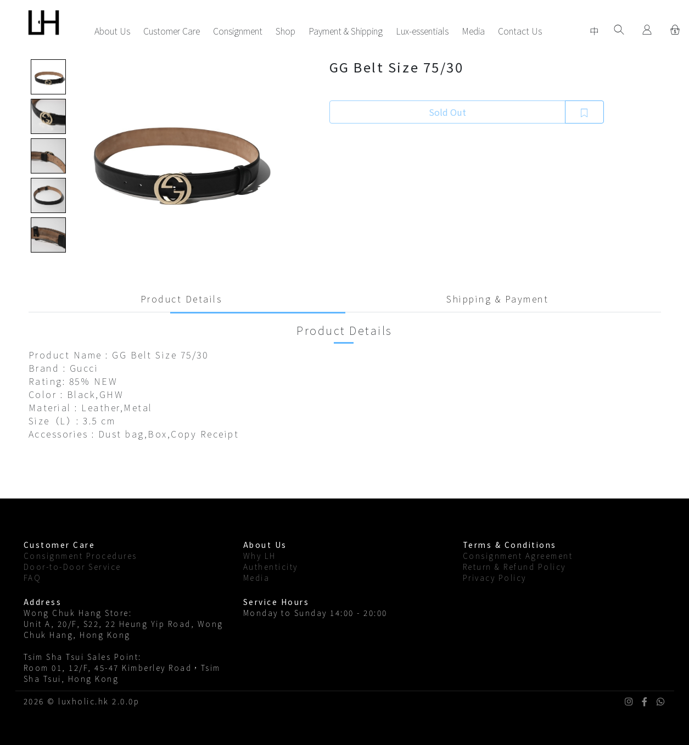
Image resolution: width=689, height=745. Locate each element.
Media (473, 30)
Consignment (237, 30)
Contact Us (520, 30)
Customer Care (171, 30)
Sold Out (447, 112)
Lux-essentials (422, 30)
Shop (285, 30)
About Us (112, 30)
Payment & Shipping (346, 30)
